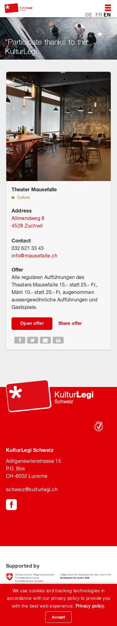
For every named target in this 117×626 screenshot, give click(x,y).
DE (89, 14)
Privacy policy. (90, 606)
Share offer (70, 323)
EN (107, 14)
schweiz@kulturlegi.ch (32, 489)
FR (99, 14)
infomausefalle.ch (34, 255)
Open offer (32, 323)
